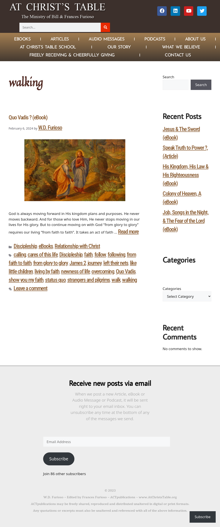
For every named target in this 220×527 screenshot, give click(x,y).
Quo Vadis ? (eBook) (28, 117)
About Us (195, 39)
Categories (172, 288)
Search (168, 76)
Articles (59, 39)
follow (100, 254)
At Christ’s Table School (48, 47)
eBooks (46, 246)
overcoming (102, 271)
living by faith (47, 271)
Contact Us (178, 55)
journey (95, 263)
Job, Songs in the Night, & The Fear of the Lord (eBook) (185, 220)
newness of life (75, 271)
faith (88, 254)
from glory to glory (50, 263)
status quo (55, 280)
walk (116, 280)
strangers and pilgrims (88, 280)
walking (129, 280)
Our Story (119, 47)
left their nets (115, 263)
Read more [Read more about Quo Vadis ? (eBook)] (128, 231)
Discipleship (25, 246)
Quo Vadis (126, 271)
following (116, 254)
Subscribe (58, 459)
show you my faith (26, 280)
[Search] (105, 27)
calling (20, 254)
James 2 (77, 263)
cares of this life (43, 254)
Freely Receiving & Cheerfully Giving (72, 55)
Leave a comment (30, 288)
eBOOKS (22, 39)
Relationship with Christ (77, 246)
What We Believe (181, 47)
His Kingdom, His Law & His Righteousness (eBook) (185, 175)
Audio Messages (106, 39)
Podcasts (154, 39)
